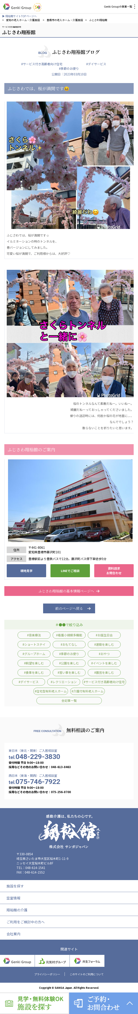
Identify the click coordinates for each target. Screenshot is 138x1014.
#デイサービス (96, 64)
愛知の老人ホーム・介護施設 (23, 20)
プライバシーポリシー (47, 974)
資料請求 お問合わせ (114, 570)
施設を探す (15, 886)
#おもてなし (69, 644)
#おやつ (104, 654)
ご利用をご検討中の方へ (25, 921)
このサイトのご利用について (87, 974)
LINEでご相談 (70, 571)
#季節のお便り (69, 68)
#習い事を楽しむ (69, 672)
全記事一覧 (69, 700)
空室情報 (13, 898)
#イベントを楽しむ (104, 663)
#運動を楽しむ (104, 644)
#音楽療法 (34, 635)
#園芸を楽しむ (104, 672)
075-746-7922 (34, 781)
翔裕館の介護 (16, 909)
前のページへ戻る (69, 608)
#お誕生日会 (104, 635)
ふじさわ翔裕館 (98, 20)
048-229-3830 (34, 756)
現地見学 (26, 571)
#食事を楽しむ (34, 672)
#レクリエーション (64, 682)
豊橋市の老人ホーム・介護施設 (65, 20)
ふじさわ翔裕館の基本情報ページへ (69, 591)
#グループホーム (34, 654)
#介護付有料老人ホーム (87, 691)
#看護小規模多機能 (69, 635)
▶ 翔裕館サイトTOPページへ (19, 16)
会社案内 (13, 933)
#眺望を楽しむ (34, 663)
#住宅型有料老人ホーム (51, 691)
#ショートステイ (34, 644)
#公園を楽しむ (69, 663)
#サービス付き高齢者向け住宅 (41, 64)
